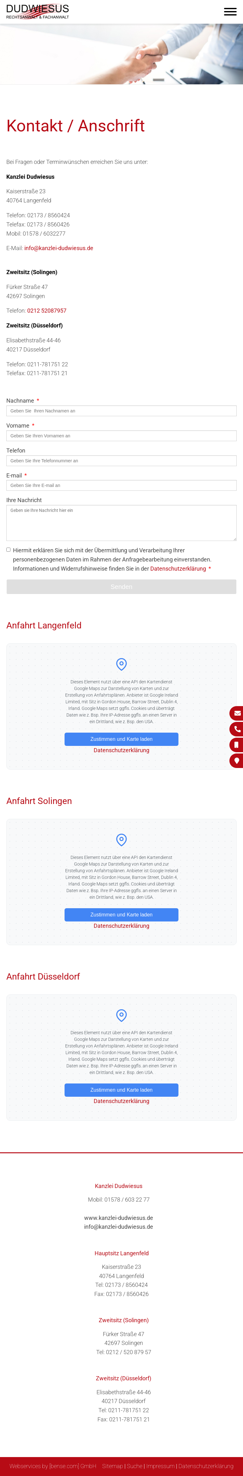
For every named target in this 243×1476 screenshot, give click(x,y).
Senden (122, 586)
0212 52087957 (46, 310)
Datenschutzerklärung (178, 568)
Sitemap (112, 1466)
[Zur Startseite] (38, 17)
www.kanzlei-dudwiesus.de (118, 1218)
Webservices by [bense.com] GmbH (53, 1466)
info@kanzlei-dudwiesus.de (58, 248)
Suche (134, 1466)
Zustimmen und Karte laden (121, 739)
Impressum (160, 1466)
